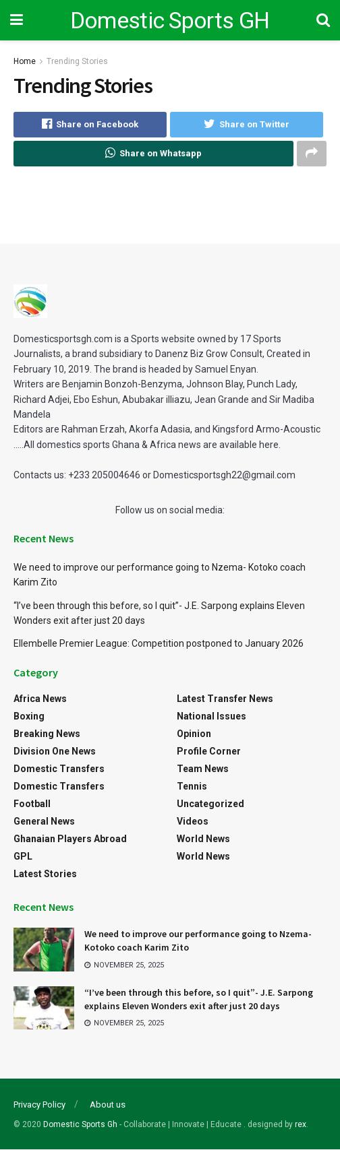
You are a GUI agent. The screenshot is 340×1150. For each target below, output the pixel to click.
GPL (22, 856)
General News (44, 821)
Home (24, 61)
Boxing (29, 716)
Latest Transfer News (225, 698)
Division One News (54, 751)
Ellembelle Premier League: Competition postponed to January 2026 (158, 643)
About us (107, 1104)
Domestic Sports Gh (80, 1124)
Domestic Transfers (59, 768)
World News (203, 838)
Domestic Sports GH (170, 20)
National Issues (211, 716)
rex (300, 1124)
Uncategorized (210, 803)
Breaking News (46, 733)
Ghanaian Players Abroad (70, 838)
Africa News (40, 698)
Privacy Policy (39, 1104)
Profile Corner (209, 751)
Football (32, 803)
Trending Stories (77, 61)
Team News (203, 768)
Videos (192, 821)
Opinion (194, 733)
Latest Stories (45, 873)
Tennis (192, 786)
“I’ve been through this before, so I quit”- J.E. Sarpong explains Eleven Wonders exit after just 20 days (198, 999)
